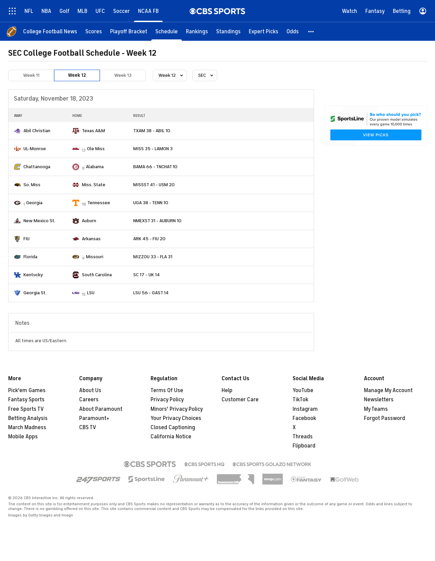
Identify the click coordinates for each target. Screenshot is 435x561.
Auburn (89, 221)
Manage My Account (388, 390)
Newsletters (379, 399)
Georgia (34, 203)
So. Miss (31, 185)
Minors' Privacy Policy (177, 409)
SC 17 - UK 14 (146, 275)
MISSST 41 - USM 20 (154, 185)
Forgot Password (384, 418)
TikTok (300, 399)
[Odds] (292, 31)
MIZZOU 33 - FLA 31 (152, 257)
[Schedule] (166, 31)
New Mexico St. (39, 221)
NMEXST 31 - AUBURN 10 (157, 221)
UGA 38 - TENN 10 (150, 203)
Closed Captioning (173, 427)
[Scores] (93, 31)
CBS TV (87, 427)
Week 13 (123, 75)
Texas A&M (93, 131)
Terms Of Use (167, 390)
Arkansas (91, 239)
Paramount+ (94, 418)
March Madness (27, 427)
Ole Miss (96, 149)
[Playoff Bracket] (128, 31)
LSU (90, 293)
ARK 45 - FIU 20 (149, 239)
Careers (89, 399)
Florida (30, 257)
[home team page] (17, 130)
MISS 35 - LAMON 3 (153, 149)
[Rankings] (197, 31)
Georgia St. (35, 293)
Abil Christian (36, 131)
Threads (303, 436)
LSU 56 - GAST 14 (151, 293)
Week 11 (31, 75)
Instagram (305, 409)
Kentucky (33, 275)
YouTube (303, 390)
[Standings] (228, 31)
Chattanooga (36, 167)
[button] (311, 31)
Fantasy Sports (26, 399)
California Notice (171, 436)
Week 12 (77, 75)
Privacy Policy (167, 399)
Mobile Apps (23, 436)
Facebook (304, 418)
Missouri (94, 257)
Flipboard (304, 445)
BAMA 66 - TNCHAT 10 (155, 167)
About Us (90, 390)
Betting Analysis (28, 418)
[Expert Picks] (263, 31)
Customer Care (240, 399)
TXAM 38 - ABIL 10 (151, 131)
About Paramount (100, 409)
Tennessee (98, 203)
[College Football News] (50, 31)
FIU (26, 239)
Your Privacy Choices (176, 418)
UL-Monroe (34, 149)
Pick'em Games (27, 390)
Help (227, 390)
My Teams (376, 409)
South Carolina (97, 275)
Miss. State (93, 185)
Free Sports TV (26, 409)
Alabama (95, 167)
